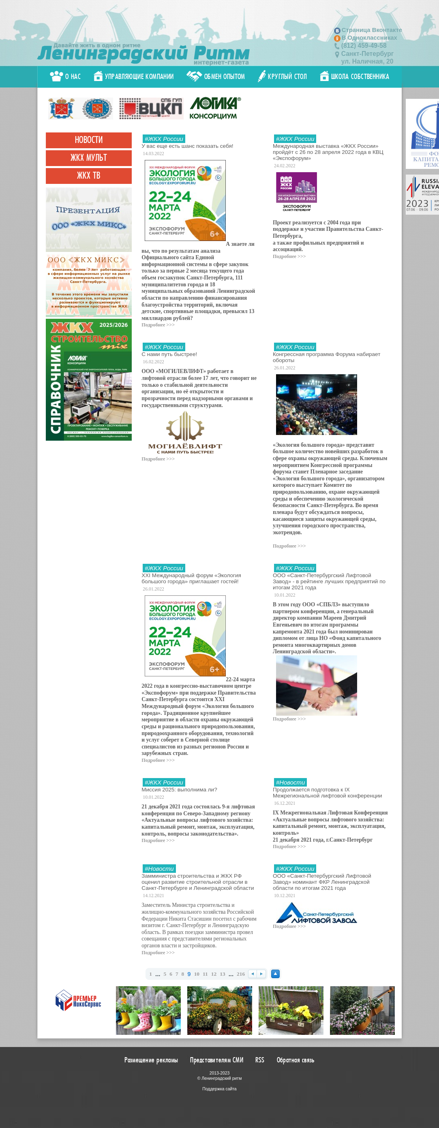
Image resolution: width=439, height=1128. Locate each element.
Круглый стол (282, 76)
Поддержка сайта (219, 1089)
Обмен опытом (215, 76)
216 (241, 974)
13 (222, 974)
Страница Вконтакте (372, 30)
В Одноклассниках (369, 37)
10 (196, 974)
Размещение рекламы (151, 1060)
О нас (65, 76)
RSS (260, 1060)
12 (213, 974)
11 (205, 974)
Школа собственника (355, 76)
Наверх (275, 974)
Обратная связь (296, 1060)
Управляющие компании (134, 76)
